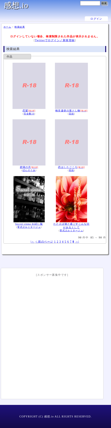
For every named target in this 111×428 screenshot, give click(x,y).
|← (32, 241)
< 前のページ (44, 241)
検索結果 (19, 27)
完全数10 (29, 114)
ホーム (7, 27)
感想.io (16, 5)
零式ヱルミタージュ (29, 227)
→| (77, 241)
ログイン (96, 18)
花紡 (71, 114)
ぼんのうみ (29, 170)
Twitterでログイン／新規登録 (55, 40)
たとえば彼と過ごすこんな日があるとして (71, 224)
